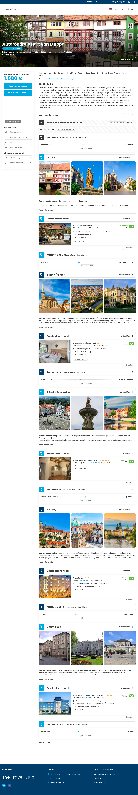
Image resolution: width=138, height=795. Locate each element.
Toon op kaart (83, 228)
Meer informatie (46, 210)
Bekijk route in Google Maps (122, 114)
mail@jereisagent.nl (119, 2)
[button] (43, 178)
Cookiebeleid (97, 778)
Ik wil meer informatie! (18, 93)
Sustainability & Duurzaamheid (104, 774)
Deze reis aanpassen (18, 86)
